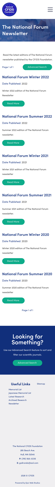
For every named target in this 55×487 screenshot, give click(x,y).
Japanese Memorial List (20, 392)
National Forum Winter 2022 (25, 76)
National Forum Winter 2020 (25, 234)
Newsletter (14, 403)
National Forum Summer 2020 (27, 273)
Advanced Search (37, 66)
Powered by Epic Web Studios (27, 482)
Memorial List (15, 389)
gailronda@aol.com (28, 462)
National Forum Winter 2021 (25, 155)
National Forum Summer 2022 (27, 116)
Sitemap (41, 383)
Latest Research (16, 396)
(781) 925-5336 (29, 458)
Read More (13, 103)
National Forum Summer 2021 (26, 195)
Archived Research (18, 400)
